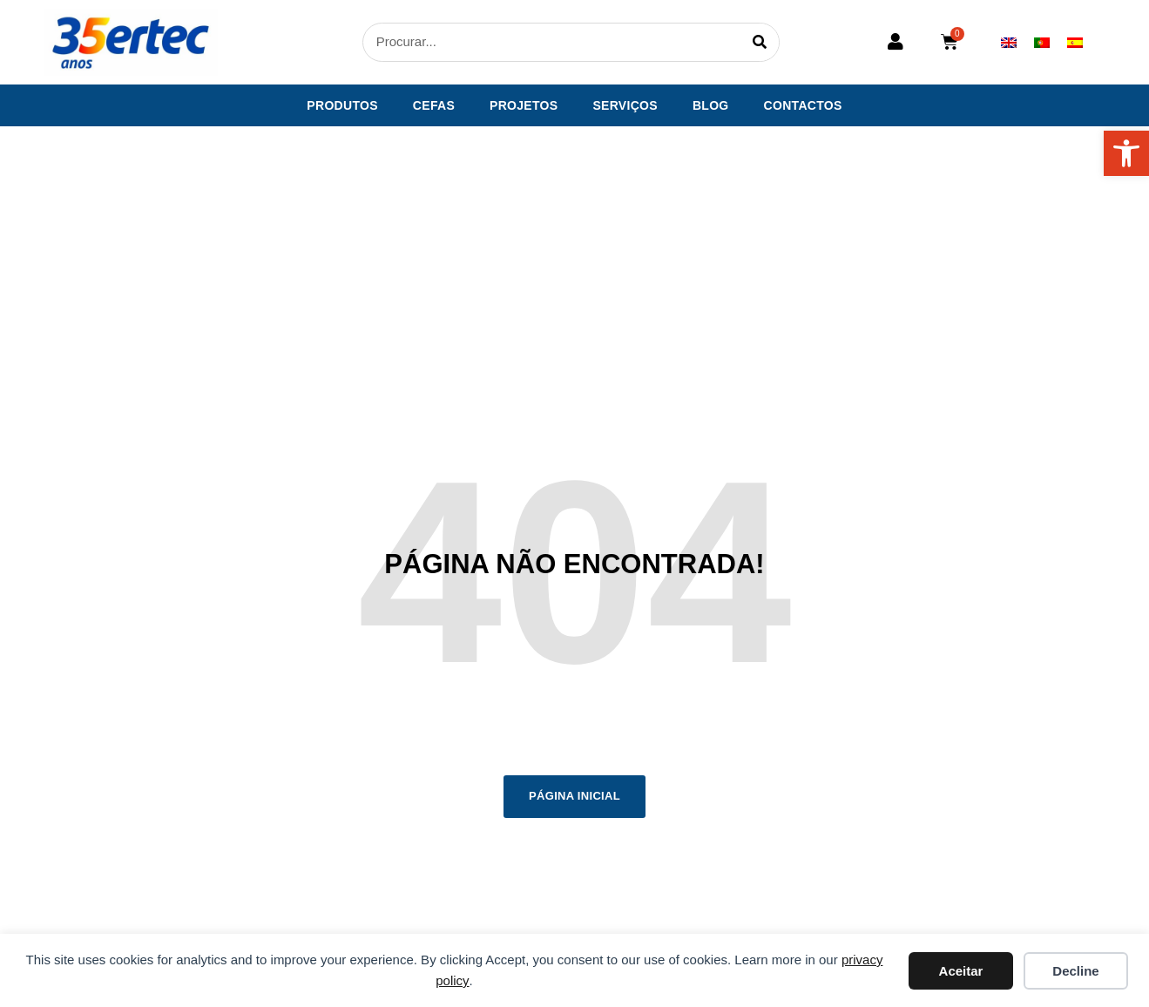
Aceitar (961, 970)
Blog (711, 105)
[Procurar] (759, 42)
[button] (1126, 153)
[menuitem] (1008, 41)
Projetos (524, 105)
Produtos (342, 105)
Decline (1075, 970)
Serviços (625, 105)
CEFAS (434, 105)
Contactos (803, 105)
